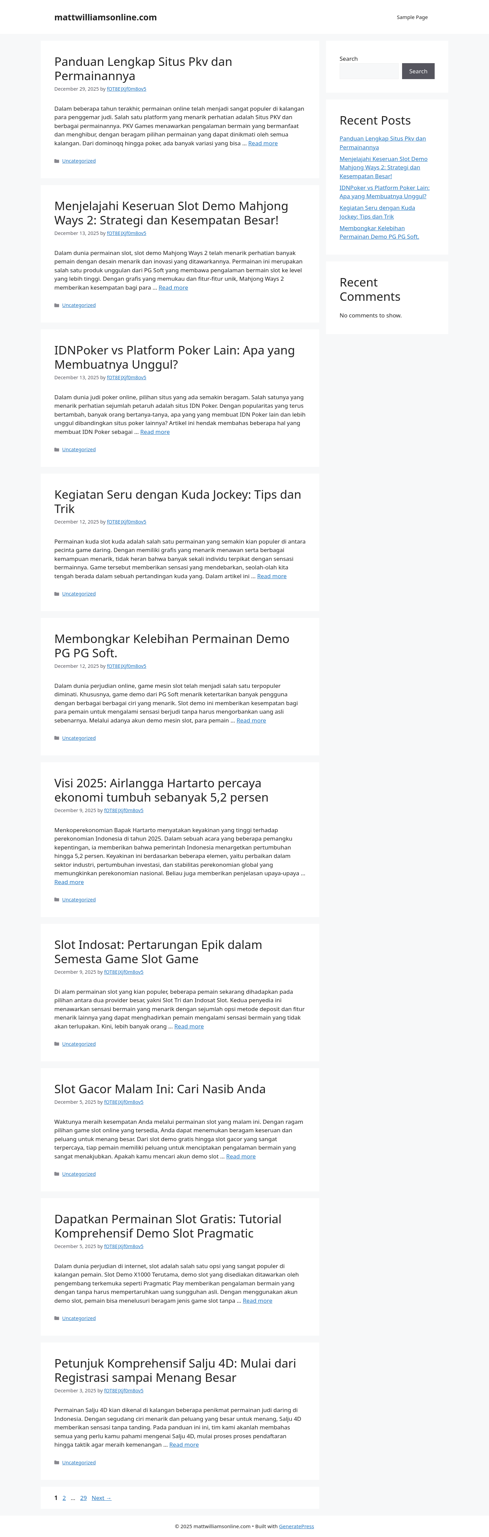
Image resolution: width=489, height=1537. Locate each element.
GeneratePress (296, 1526)
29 (84, 1498)
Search (349, 58)
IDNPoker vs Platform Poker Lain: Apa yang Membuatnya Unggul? (174, 357)
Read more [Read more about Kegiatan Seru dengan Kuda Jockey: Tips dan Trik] (272, 576)
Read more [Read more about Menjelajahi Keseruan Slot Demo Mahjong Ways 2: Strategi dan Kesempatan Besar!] (173, 287)
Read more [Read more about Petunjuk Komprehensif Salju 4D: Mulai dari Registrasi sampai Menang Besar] (184, 1444)
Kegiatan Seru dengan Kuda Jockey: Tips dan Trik (177, 501)
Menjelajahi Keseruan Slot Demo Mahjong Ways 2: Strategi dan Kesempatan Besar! (171, 213)
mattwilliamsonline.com (105, 17)
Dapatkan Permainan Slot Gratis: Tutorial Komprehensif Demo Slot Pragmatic (168, 1226)
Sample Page (412, 17)
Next (102, 1498)
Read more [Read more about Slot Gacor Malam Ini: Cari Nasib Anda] (241, 1156)
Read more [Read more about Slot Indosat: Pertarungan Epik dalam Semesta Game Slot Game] (189, 1026)
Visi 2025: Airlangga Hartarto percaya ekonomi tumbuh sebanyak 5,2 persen (161, 790)
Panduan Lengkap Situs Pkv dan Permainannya (143, 68)
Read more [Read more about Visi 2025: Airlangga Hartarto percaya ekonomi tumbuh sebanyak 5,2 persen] (69, 882)
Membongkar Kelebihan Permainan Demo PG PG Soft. (172, 645)
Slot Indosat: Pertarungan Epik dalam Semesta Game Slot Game (158, 951)
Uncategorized (79, 161)
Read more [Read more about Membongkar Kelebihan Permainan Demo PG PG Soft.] (251, 720)
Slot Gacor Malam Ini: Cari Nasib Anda (160, 1089)
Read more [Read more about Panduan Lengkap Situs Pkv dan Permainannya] (263, 143)
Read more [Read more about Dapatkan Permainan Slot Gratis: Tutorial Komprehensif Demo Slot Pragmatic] (257, 1300)
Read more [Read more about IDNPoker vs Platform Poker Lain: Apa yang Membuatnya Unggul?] (155, 432)
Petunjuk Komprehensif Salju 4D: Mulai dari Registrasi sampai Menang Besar (175, 1370)
